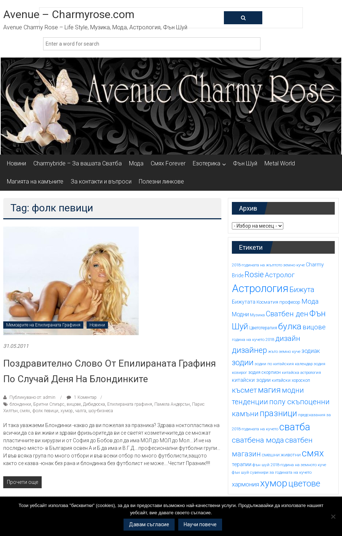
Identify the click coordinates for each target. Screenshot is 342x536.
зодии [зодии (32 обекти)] (243, 362)
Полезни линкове (161, 181)
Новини (16, 163)
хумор (67, 410)
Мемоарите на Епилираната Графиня (43, 325)
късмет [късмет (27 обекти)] (244, 390)
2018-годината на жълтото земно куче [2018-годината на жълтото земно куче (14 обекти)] (268, 264)
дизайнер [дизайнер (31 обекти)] (249, 350)
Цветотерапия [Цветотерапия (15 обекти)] (263, 327)
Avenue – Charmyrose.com (68, 14)
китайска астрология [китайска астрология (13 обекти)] (301, 372)
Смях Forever (168, 163)
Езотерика (206, 163)
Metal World (279, 163)
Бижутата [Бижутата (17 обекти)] (243, 302)
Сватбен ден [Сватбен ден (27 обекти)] (287, 313)
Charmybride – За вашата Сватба (77, 163)
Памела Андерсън (172, 404)
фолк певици (45, 410)
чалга (80, 410)
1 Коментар (82, 397)
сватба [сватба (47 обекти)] (294, 427)
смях (25, 410)
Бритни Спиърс (48, 404)
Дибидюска (94, 404)
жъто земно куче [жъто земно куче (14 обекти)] (284, 351)
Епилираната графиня (129, 404)
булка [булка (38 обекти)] (289, 326)
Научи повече (200, 524)
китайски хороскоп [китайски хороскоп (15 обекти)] (291, 380)
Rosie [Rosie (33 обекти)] (254, 274)
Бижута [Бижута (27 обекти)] (301, 289)
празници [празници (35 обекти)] (278, 413)
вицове (74, 404)
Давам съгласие (149, 524)
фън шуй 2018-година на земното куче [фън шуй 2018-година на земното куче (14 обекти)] (289, 464)
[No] (333, 516)
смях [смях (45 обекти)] (313, 453)
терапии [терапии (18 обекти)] (241, 464)
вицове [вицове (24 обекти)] (314, 327)
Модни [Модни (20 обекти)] (240, 314)
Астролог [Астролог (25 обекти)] (280, 275)
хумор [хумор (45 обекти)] (273, 483)
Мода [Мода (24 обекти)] (309, 301)
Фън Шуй (245, 163)
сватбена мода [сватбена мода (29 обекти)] (258, 440)
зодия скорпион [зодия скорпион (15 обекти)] (264, 372)
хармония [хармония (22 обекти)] (245, 484)
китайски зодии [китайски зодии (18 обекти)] (251, 380)
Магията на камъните (35, 181)
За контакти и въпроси (101, 181)
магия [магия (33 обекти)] (269, 389)
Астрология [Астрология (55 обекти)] (260, 288)
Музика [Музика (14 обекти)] (257, 314)
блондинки (20, 404)
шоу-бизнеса (100, 410)
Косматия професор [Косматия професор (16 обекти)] (278, 302)
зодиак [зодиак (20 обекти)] (310, 350)
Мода (136, 163)
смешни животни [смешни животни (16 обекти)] (281, 454)
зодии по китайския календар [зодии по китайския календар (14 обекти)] (284, 363)
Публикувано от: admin (32, 397)
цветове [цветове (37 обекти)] (304, 483)
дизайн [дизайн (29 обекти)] (287, 338)
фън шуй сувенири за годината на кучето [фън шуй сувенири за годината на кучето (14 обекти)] (272, 472)
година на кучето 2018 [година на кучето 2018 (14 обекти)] (253, 339)
